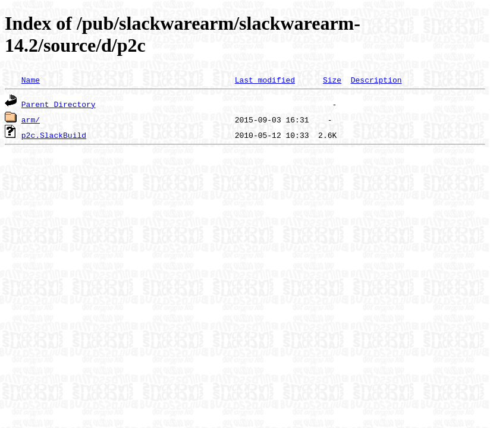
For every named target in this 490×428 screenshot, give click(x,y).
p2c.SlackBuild (53, 135)
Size (332, 79)
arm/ (30, 119)
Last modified (265, 79)
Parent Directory (58, 104)
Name (30, 79)
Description (376, 79)
